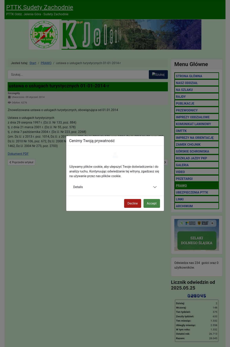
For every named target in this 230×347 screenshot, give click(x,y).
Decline (132, 203)
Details (78, 187)
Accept (152, 203)
